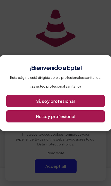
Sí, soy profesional (55, 101)
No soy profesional (55, 116)
